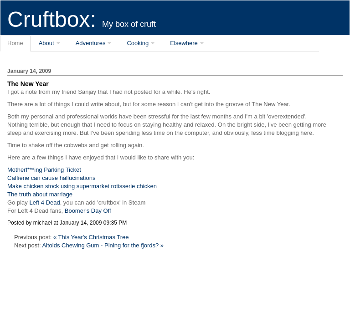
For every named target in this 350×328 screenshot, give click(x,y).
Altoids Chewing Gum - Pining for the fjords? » (103, 245)
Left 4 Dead (44, 202)
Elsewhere (184, 43)
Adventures (91, 43)
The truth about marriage (39, 194)
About (46, 43)
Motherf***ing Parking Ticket (44, 169)
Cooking (138, 43)
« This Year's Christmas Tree (91, 237)
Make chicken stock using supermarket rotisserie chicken (82, 186)
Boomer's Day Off (88, 210)
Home (15, 43)
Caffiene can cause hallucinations (51, 177)
